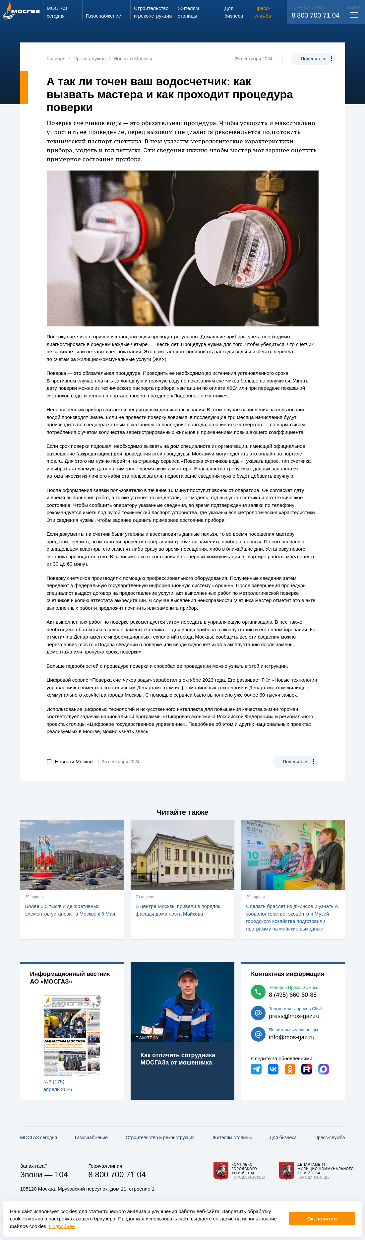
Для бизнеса (283, 1137)
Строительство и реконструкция (160, 1137)
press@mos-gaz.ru (294, 1016)
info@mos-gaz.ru (291, 1037)
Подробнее (62, 1226)
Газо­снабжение (91, 1137)
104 (61, 1174)
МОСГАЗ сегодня (38, 1137)
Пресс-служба (330, 1137)
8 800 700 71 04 (315, 15)
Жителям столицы (232, 1137)
